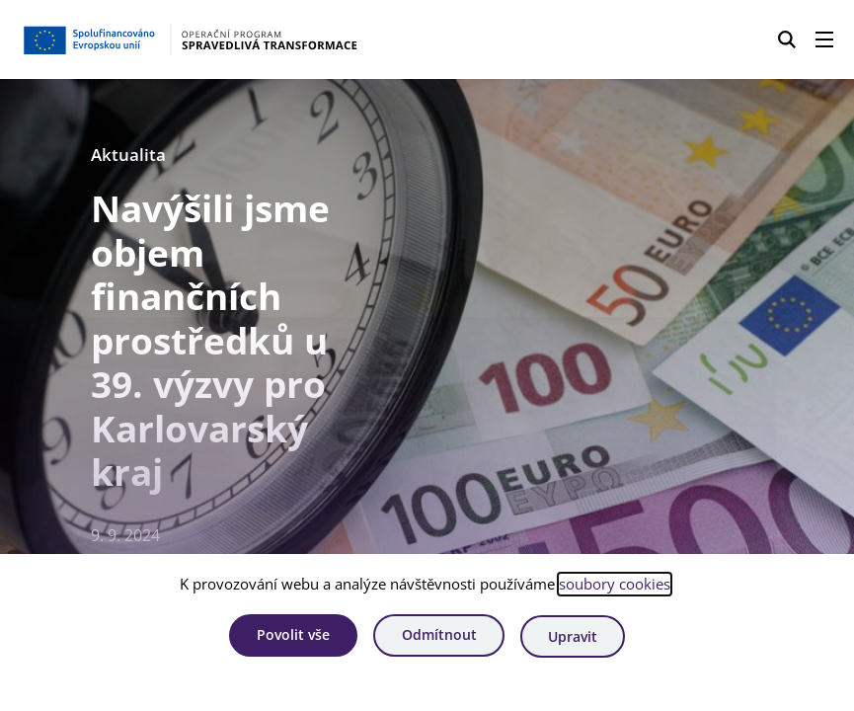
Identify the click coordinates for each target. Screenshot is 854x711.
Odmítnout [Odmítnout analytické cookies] (439, 637)
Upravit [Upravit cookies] (577, 637)
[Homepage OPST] (211, 39)
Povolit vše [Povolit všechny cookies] (288, 637)
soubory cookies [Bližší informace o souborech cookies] (614, 586)
